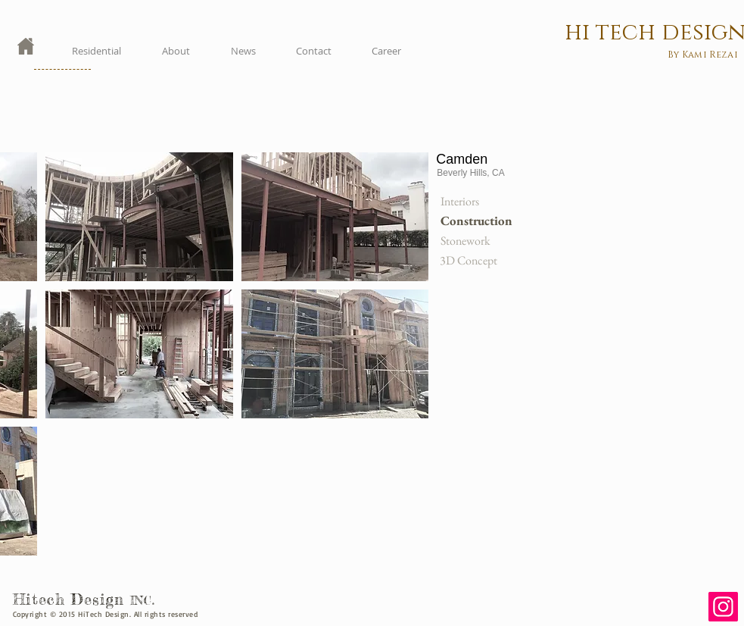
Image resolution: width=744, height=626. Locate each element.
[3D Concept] (475, 261)
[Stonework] (476, 241)
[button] (139, 216)
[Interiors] (476, 201)
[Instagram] (723, 606)
